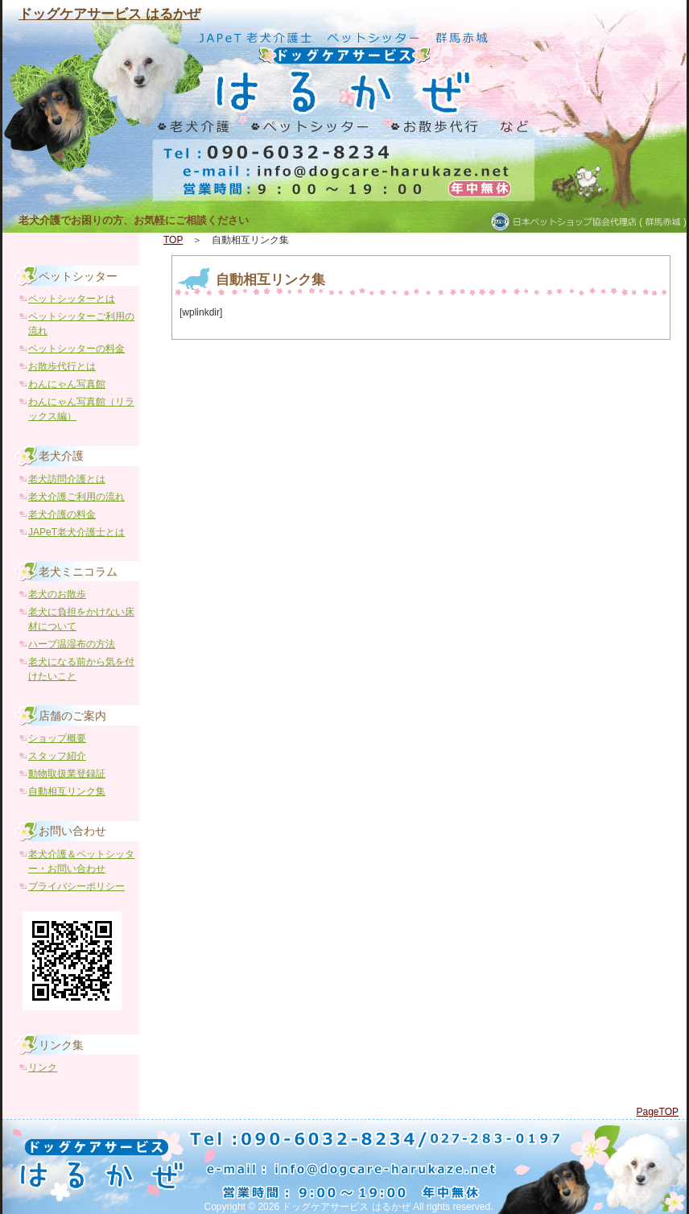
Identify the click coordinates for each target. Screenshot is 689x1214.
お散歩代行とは (62, 366)
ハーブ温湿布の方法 (71, 644)
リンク (42, 1067)
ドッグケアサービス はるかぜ (109, 14)
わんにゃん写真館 (66, 384)
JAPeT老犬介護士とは (76, 532)
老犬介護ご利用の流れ (76, 496)
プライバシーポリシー (76, 886)
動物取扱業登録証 (66, 773)
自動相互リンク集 (270, 279)
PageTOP (658, 1111)
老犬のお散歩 (57, 594)
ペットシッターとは (71, 298)
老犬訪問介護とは (66, 479)
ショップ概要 (57, 738)
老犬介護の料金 (62, 514)
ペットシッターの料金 (76, 348)
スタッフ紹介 (57, 756)
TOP (173, 240)
